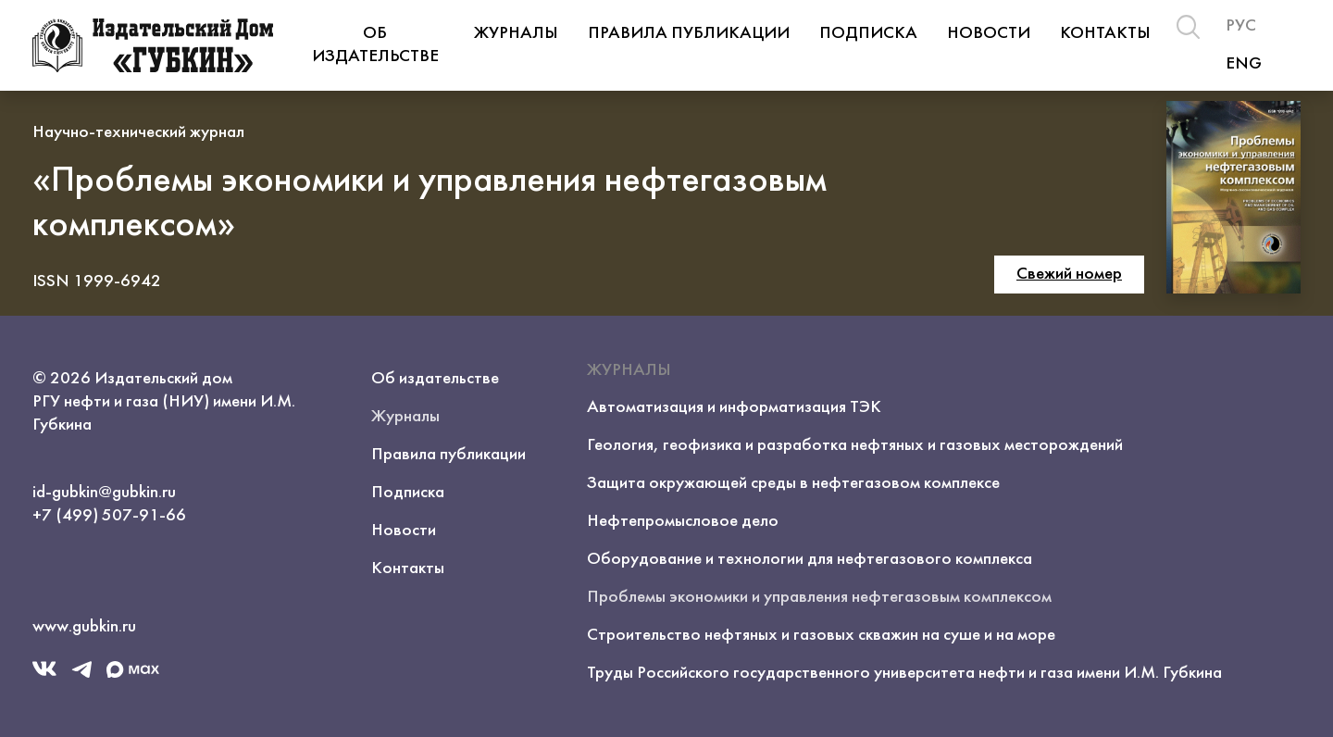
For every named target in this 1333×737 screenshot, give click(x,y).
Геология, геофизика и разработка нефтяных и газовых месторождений (855, 445)
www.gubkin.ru (84, 626)
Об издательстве (375, 45)
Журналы (516, 33)
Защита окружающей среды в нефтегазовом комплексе (793, 483)
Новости (988, 33)
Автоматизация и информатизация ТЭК (734, 407)
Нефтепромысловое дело (683, 521)
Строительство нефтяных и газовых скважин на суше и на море (821, 635)
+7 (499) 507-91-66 (109, 515)
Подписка (868, 33)
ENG (1244, 64)
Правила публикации (689, 33)
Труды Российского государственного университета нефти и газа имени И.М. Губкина (904, 673)
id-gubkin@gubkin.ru (104, 492)
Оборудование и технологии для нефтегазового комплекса (809, 559)
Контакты (1105, 33)
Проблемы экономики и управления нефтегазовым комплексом (819, 597)
